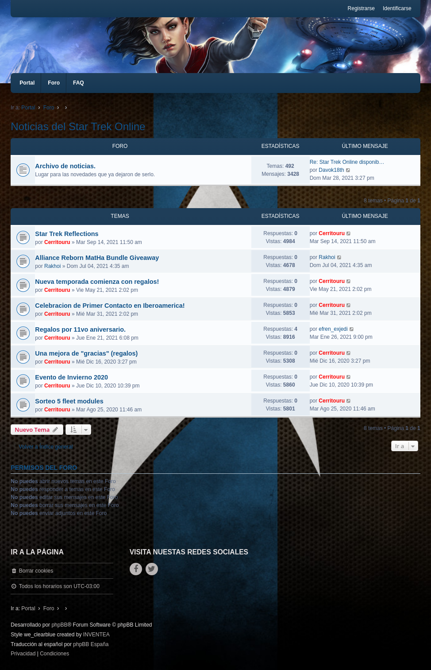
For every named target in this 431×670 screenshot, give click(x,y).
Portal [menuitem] (27, 83)
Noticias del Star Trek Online (78, 126)
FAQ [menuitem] (78, 83)
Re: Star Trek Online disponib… (347, 162)
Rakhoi (52, 266)
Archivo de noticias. (65, 166)
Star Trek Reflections (66, 233)
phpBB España (90, 644)
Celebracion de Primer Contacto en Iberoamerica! (110, 305)
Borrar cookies (36, 571)
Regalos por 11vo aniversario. (80, 329)
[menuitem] (23, 654)
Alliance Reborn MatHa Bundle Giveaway (97, 257)
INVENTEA (96, 634)
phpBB (59, 625)
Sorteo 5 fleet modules (69, 401)
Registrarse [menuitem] (361, 8)
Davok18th (331, 170)
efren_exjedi (333, 329)
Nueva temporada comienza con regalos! (97, 281)
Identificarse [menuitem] (397, 8)
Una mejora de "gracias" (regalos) (86, 353)
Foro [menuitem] (54, 83)
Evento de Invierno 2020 (71, 377)
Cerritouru (57, 242)
